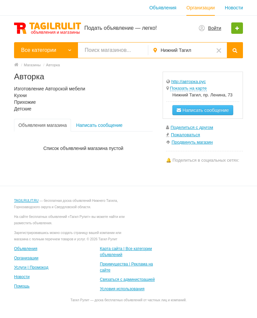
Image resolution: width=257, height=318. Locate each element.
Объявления (162, 7)
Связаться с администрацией (127, 279)
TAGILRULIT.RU (26, 201)
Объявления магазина (42, 125)
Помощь (21, 286)
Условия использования (122, 289)
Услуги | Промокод (31, 267)
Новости (234, 7)
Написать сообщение (99, 125)
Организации (200, 7)
